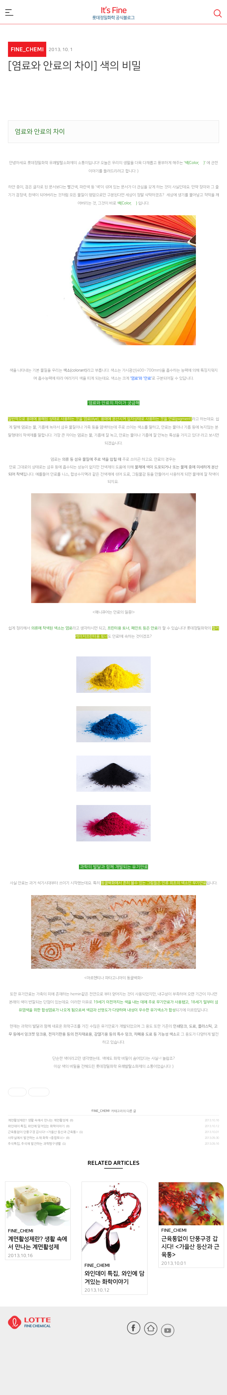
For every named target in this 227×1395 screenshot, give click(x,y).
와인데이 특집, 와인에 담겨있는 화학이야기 (36, 1126)
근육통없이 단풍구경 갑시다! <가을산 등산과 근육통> (43, 1132)
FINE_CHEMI (101, 1111)
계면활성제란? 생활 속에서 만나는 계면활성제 (38, 1120)
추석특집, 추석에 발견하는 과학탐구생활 (34, 1143)
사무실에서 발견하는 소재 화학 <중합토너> (36, 1138)
